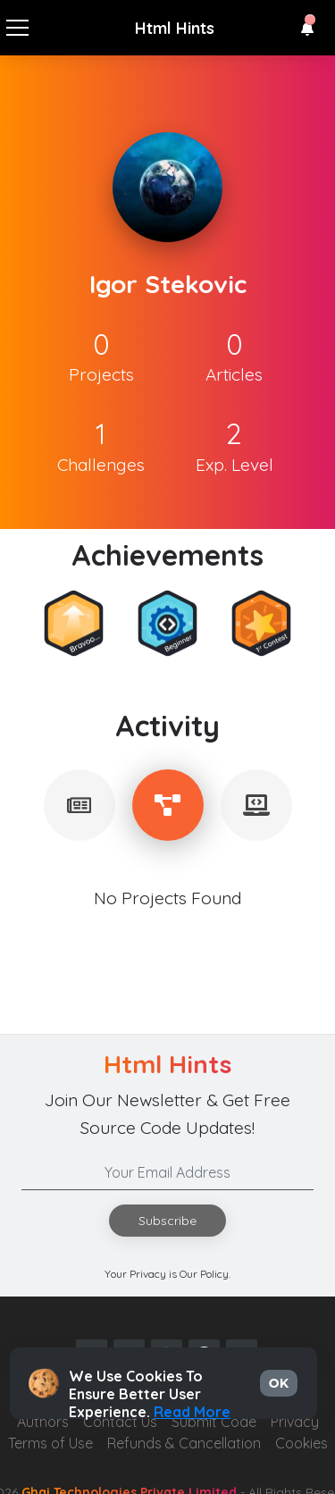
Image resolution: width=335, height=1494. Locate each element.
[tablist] (79, 805)
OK (279, 1383)
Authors (43, 1422)
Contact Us (120, 1422)
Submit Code (214, 1422)
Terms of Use (50, 1443)
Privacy (295, 1422)
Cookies (301, 1443)
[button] (307, 29)
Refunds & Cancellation (184, 1443)
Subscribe (167, 1221)
